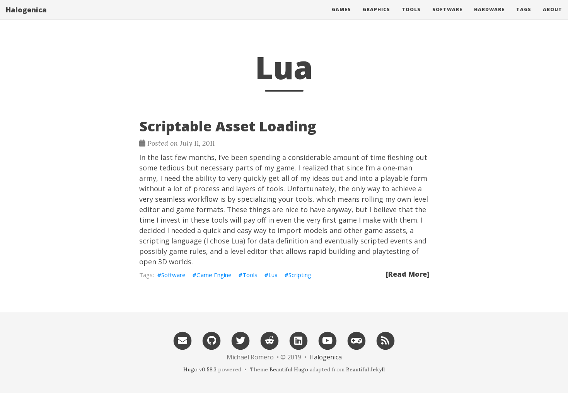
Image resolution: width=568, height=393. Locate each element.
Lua (273, 275)
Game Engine (214, 275)
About (552, 17)
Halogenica (26, 17)
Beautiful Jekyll (365, 369)
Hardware (489, 17)
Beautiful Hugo (289, 369)
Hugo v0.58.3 (200, 369)
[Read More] (407, 274)
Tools (411, 17)
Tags (523, 17)
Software (447, 17)
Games (341, 17)
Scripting (299, 275)
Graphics (376, 17)
